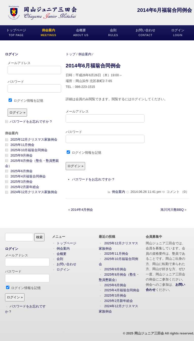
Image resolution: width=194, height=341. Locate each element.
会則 (60, 259)
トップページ (66, 243)
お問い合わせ (66, 264)
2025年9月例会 (22, 155)
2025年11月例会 (23, 145)
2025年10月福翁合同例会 (29, 150)
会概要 (61, 254)
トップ (71, 54)
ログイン (11, 54)
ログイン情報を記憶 (84, 152)
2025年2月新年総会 (25, 187)
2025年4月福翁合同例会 (28, 176)
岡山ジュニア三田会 (149, 333)
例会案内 (84, 54)
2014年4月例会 (82, 210)
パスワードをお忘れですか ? (93, 179)
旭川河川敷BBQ (172, 210)
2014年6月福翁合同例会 (93, 65)
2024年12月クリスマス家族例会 (34, 192)
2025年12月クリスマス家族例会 (34, 139)
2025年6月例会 (22, 171)
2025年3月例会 (22, 181)
